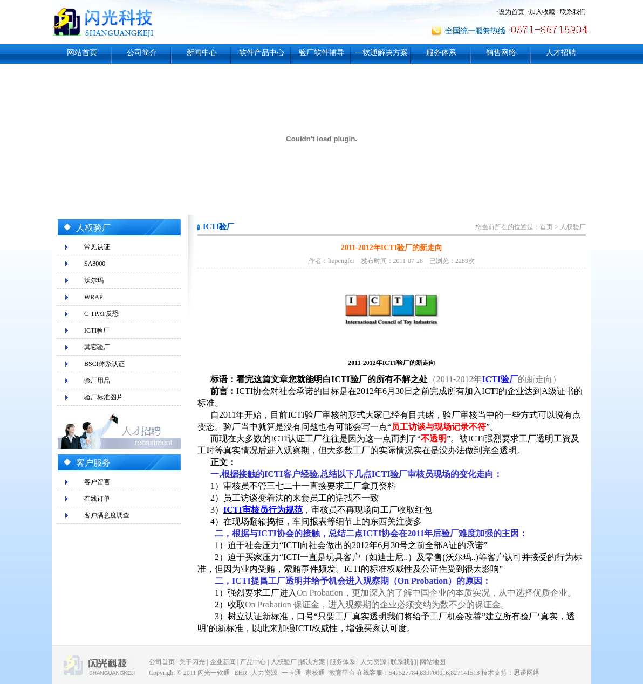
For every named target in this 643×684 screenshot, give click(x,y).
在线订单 (97, 498)
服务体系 (441, 53)
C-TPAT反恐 (101, 313)
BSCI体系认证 (104, 364)
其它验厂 (97, 347)
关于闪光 (192, 662)
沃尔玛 (94, 280)
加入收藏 (542, 12)
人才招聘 (561, 53)
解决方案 (312, 662)
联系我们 (573, 12)
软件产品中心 (261, 53)
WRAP (93, 297)
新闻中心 (202, 53)
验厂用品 (97, 380)
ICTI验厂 (97, 330)
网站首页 (82, 53)
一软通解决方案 (381, 53)
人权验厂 (573, 227)
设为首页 (511, 12)
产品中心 (253, 662)
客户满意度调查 (106, 515)
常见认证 (97, 247)
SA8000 (94, 263)
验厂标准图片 (103, 397)
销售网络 (501, 53)
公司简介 (142, 53)
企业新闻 (223, 662)
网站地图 (433, 662)
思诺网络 (526, 672)
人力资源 (373, 662)
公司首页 (162, 662)
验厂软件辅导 (321, 53)
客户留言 (97, 482)
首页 (546, 227)
